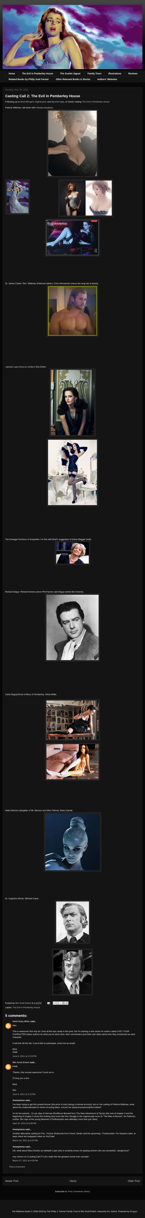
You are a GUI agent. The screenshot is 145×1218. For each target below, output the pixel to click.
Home (12, 73)
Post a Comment (17, 1167)
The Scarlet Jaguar (70, 73)
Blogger (133, 1211)
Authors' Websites (107, 79)
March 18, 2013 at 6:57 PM (25, 1140)
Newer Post (11, 1181)
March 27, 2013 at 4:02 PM (25, 1160)
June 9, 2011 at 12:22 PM (24, 1056)
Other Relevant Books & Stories (73, 79)
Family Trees (95, 73)
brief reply (59, 101)
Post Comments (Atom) (79, 1191)
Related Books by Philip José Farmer (29, 79)
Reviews (133, 73)
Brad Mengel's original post (33, 101)
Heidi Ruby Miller (21, 1021)
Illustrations (114, 73)
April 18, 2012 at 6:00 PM (24, 1123)
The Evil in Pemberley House (37, 73)
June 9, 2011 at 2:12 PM (24, 1094)
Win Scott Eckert (21, 1062)
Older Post (134, 1181)
